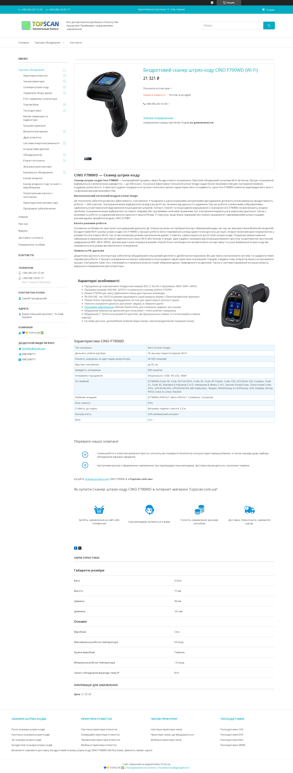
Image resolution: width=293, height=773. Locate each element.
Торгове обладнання (47, 42)
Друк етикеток (32, 137)
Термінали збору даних (37, 93)
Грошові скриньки (34, 125)
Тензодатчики (32, 110)
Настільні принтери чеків (166, 729)
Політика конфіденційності (174, 767)
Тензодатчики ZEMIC (233, 745)
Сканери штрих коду (36, 87)
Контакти (76, 42)
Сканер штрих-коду (97, 479)
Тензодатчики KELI (231, 740)
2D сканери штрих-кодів (26, 740)
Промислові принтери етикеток (100, 740)
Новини (23, 217)
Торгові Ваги (31, 104)
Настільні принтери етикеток (99, 729)
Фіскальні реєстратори (37, 166)
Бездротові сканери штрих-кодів (32, 745)
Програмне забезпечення (99, 307)
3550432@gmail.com (33, 348)
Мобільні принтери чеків (166, 740)
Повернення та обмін (32, 244)
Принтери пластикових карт (40, 202)
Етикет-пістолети (34, 160)
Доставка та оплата (31, 237)
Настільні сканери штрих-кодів (31, 734)
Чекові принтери (33, 81)
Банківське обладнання (38, 172)
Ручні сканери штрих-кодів (28, 729)
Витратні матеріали (35, 131)
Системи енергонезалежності (41, 143)
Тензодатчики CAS (231, 729)
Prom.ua (165, 764)
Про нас (23, 223)
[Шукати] (269, 25)
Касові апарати (32, 178)
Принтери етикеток (35, 75)
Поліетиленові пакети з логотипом (37, 194)
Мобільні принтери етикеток (99, 745)
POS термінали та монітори (40, 98)
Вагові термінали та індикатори (35, 118)
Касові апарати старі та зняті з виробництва (42, 185)
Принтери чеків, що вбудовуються (172, 734)
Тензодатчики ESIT (231, 734)
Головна (24, 42)
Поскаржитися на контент (141, 767)
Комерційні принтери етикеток (100, 734)
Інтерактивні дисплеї (36, 149)
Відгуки (23, 230)
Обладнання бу (32, 154)
